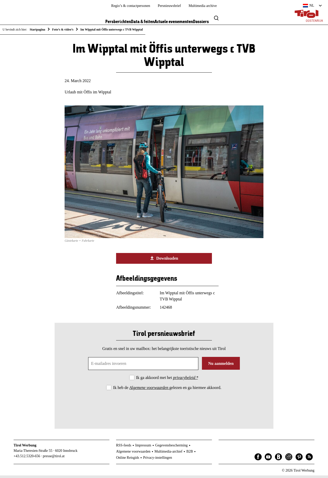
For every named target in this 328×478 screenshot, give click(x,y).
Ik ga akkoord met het (167, 380)
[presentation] (164, 408)
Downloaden (164, 260)
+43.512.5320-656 (27, 459)
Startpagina (37, 29)
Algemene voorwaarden (149, 390)
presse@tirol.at (54, 459)
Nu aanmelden (220, 366)
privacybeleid (184, 380)
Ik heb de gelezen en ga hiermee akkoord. (167, 390)
